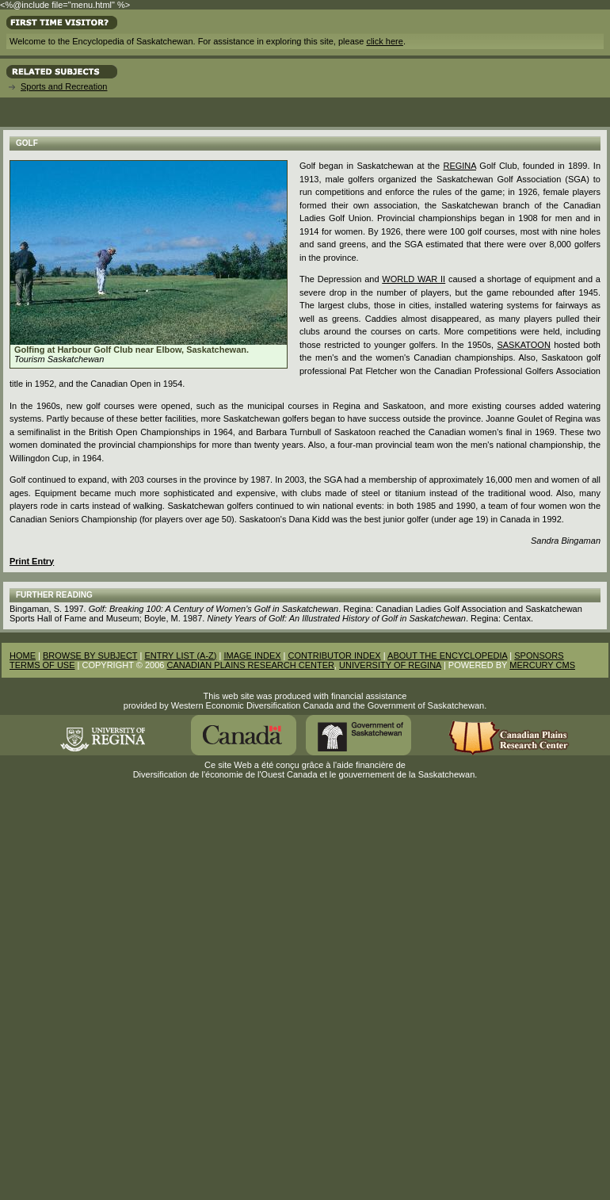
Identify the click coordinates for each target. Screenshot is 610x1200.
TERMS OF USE (42, 665)
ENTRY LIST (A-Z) (180, 655)
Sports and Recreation (64, 86)
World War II (413, 279)
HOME (23, 655)
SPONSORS (538, 655)
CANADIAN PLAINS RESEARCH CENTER (250, 665)
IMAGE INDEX (251, 655)
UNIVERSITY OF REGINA (390, 665)
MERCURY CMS (542, 665)
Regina (459, 165)
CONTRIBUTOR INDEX (334, 655)
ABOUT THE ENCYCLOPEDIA (447, 655)
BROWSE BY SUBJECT (90, 655)
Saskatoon (523, 345)
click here (384, 41)
